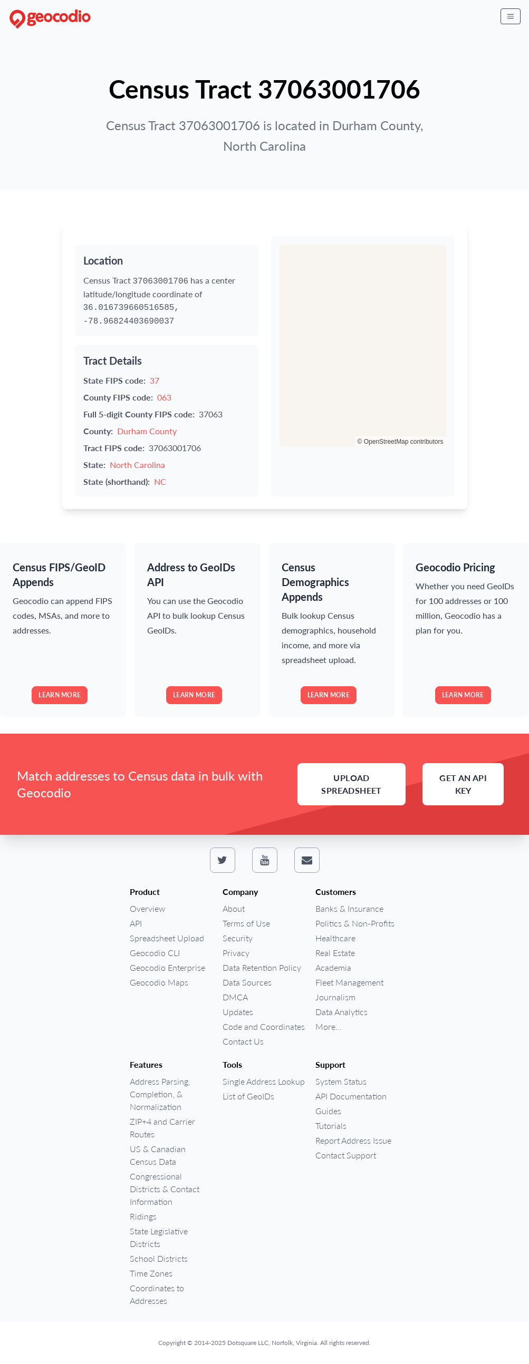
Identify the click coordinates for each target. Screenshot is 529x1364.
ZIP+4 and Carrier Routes (162, 1127)
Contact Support (345, 1155)
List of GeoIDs (248, 1096)
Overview (147, 908)
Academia (333, 967)
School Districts (159, 1258)
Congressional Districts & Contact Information (164, 1188)
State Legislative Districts (159, 1237)
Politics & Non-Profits (355, 923)
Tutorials (331, 1126)
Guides (328, 1111)
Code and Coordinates (264, 1026)
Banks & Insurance (349, 908)
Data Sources (247, 982)
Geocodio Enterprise (167, 967)
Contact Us (243, 1041)
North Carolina (137, 465)
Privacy (236, 953)
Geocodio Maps (159, 982)
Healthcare (335, 938)
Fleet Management (349, 982)
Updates (238, 1012)
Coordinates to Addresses (157, 1294)
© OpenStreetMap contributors (401, 441)
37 (154, 380)
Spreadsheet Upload (167, 938)
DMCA (235, 997)
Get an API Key (463, 784)
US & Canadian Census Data (158, 1155)
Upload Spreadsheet (351, 784)
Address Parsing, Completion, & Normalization (160, 1094)
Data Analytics (341, 1012)
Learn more (60, 695)
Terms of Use (246, 923)
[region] (363, 346)
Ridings (143, 1216)
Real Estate (335, 953)
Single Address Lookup (264, 1081)
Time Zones (151, 1273)
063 (164, 397)
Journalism (335, 997)
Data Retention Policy (262, 967)
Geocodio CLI (155, 953)
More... (328, 1026)
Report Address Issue (353, 1140)
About (234, 908)
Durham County (147, 431)
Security (238, 938)
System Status (341, 1081)
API (136, 923)
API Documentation (351, 1096)
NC (160, 481)
